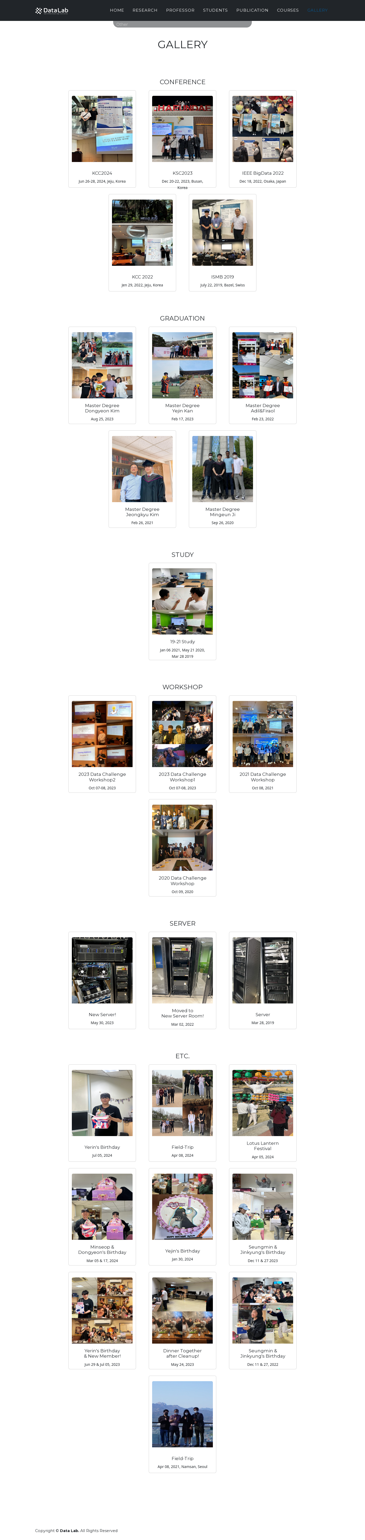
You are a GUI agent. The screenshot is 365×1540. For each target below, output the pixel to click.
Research (145, 12)
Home (117, 12)
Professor (180, 12)
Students (215, 12)
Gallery (317, 12)
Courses (288, 12)
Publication (252, 12)
